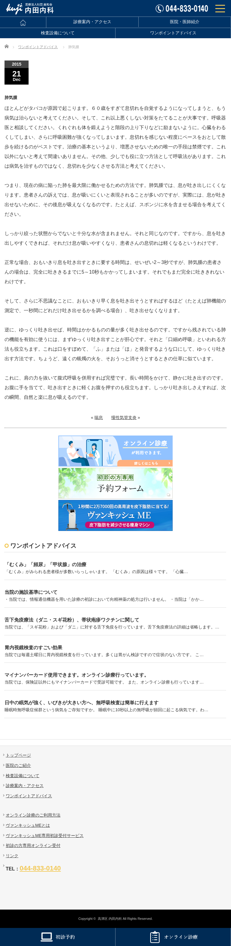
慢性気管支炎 (124, 417)
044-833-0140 (40, 868)
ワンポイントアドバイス (173, 33)
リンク (12, 855)
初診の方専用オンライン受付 (33, 845)
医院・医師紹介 (184, 22)
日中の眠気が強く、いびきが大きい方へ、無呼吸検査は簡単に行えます (82, 702)
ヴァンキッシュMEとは (28, 825)
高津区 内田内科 (110, 918)
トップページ (18, 755)
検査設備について (58, 33)
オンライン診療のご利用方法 (33, 815)
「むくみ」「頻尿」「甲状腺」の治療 (45, 564)
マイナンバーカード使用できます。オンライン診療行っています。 (77, 675)
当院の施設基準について (31, 592)
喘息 (98, 417)
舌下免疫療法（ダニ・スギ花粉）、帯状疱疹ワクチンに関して (72, 619)
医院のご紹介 (18, 765)
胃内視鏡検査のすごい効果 (33, 647)
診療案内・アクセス (92, 22)
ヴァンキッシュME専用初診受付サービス (45, 835)
